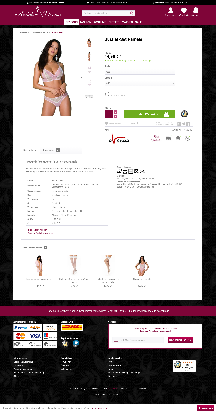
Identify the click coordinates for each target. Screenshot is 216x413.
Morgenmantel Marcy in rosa (39, 279)
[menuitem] (108, 13)
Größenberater (115, 365)
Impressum (19, 365)
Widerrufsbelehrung (23, 369)
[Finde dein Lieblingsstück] (108, 13)
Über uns (65, 365)
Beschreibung (29, 150)
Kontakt (111, 369)
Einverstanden (206, 408)
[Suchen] (132, 14)
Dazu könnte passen (35, 248)
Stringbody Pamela (142, 279)
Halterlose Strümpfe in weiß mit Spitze (73, 280)
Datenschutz (66, 369)
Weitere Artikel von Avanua (39, 233)
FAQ (110, 362)
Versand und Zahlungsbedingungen (124, 372)
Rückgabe (112, 376)
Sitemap (17, 376)
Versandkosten (114, 388)
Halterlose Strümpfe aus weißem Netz (108, 280)
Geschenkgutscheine (23, 362)
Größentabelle (111, 95)
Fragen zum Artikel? (36, 230)
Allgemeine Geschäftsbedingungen (30, 372)
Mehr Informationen (101, 408)
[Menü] (194, 362)
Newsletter (66, 362)
